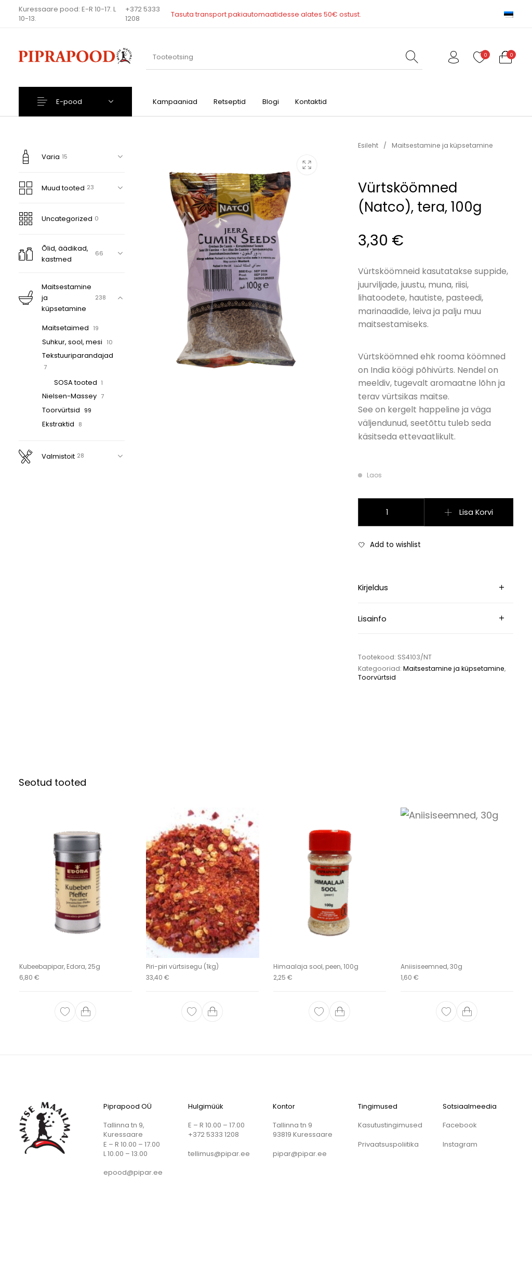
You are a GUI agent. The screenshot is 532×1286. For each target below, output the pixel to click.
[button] (85, 1011)
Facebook (460, 1125)
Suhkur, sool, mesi (72, 342)
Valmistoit (47, 456)
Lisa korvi (476, 512)
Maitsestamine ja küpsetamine (55, 298)
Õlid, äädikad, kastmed (53, 253)
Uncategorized (55, 219)
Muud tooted (52, 188)
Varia (39, 157)
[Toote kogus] (391, 512)
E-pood (69, 102)
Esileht (368, 145)
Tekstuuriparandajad (77, 355)
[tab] (435, 587)
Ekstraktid (58, 424)
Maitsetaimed (65, 328)
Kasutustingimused (390, 1125)
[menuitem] (508, 14)
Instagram (460, 1144)
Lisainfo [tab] (372, 619)
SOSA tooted (75, 382)
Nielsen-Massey (69, 396)
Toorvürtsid (61, 410)
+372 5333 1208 (142, 14)
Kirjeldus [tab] (373, 587)
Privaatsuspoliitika (388, 1144)
